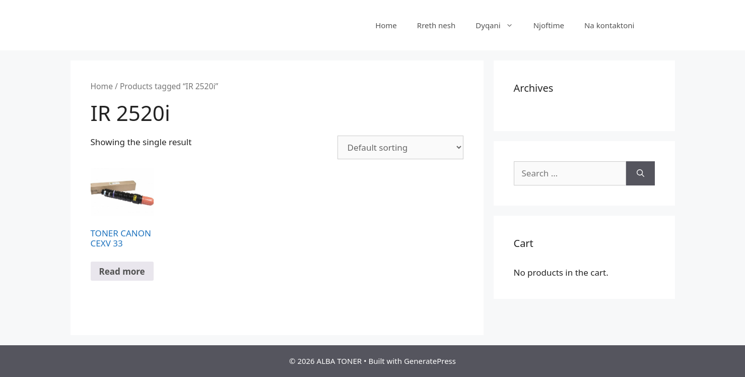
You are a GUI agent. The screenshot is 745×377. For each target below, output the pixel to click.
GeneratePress (430, 361)
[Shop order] (400, 147)
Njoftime (548, 25)
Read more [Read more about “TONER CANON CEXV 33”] (122, 271)
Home (386, 25)
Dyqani (499, 25)
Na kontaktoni (609, 25)
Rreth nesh (436, 25)
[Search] (640, 173)
